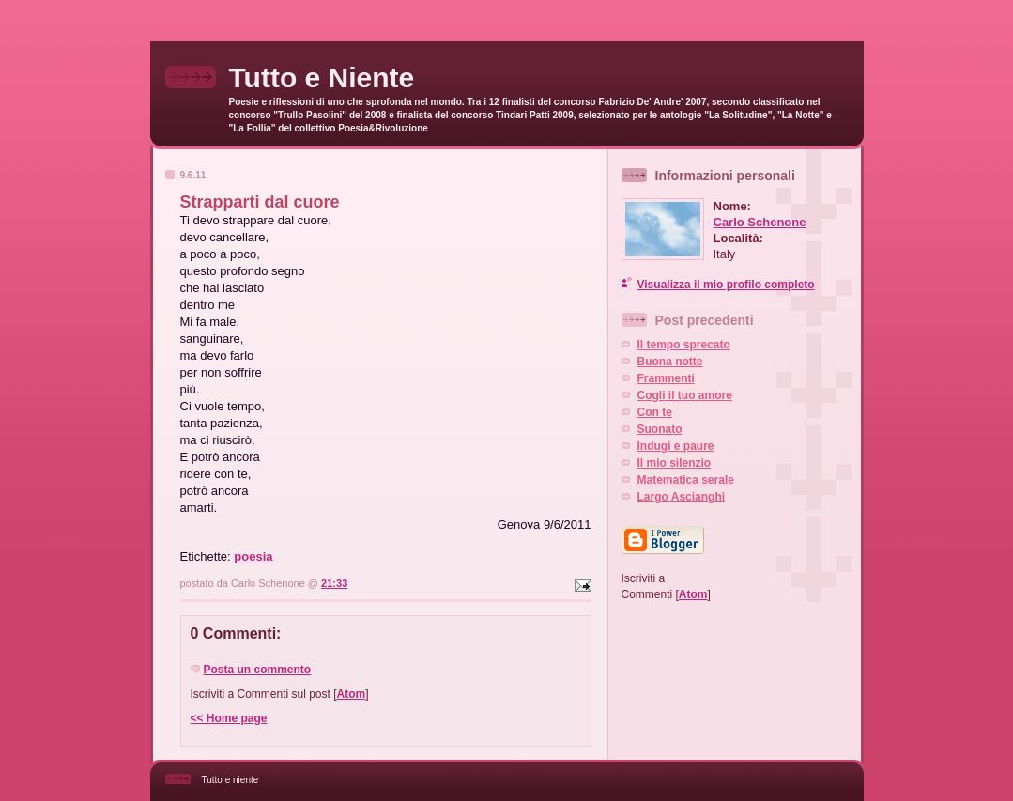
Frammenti (666, 378)
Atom (351, 694)
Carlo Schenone (760, 222)
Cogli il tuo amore (684, 395)
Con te (654, 412)
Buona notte (670, 361)
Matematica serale (685, 479)
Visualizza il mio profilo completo (726, 284)
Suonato (660, 429)
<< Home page (229, 718)
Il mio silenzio (674, 463)
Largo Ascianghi (681, 496)
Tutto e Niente (322, 77)
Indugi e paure (675, 446)
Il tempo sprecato (683, 344)
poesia (253, 556)
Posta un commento (258, 669)
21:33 (334, 583)
